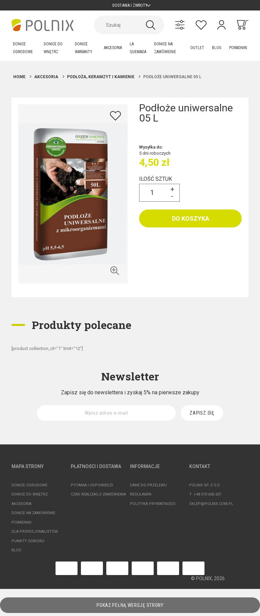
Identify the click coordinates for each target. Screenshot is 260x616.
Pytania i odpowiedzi (92, 488)
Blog (16, 553)
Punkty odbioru (28, 544)
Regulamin (140, 497)
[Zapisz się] (202, 416)
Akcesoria (21, 506)
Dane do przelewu (148, 488)
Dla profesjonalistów (35, 534)
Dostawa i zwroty (130, 6)
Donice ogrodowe (29, 488)
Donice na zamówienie (33, 516)
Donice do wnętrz (30, 497)
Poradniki (21, 525)
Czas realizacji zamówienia (98, 497)
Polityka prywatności (152, 506)
